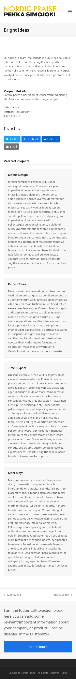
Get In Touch (38, 647)
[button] (70, 11)
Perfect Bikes (17, 284)
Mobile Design (18, 175)
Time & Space (17, 368)
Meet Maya (16, 473)
